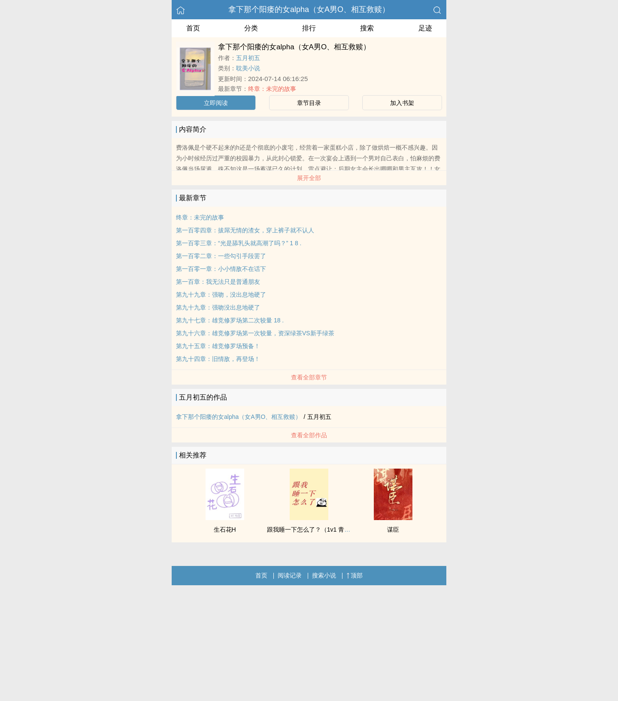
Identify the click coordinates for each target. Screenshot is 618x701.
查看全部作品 (309, 435)
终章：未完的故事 (272, 88)
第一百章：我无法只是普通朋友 (218, 281)
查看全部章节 (309, 377)
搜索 (367, 28)
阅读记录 (290, 575)
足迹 (425, 28)
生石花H (225, 529)
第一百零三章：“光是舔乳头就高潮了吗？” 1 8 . (238, 243)
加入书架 (402, 102)
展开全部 (309, 177)
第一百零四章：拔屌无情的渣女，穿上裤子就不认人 (245, 230)
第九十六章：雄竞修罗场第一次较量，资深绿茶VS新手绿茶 (255, 333)
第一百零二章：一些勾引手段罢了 (221, 256)
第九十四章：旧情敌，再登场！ (218, 358)
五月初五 (248, 57)
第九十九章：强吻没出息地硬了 (218, 307)
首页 (193, 28)
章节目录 (309, 102)
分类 (251, 28)
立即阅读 (216, 102)
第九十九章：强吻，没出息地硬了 (221, 294)
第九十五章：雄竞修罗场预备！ (218, 346)
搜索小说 (324, 575)
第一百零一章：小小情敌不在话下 (221, 268)
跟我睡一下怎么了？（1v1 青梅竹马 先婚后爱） (330, 529)
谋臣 (393, 529)
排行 (309, 28)
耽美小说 (248, 68)
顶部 (354, 575)
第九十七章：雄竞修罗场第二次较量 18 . (230, 320)
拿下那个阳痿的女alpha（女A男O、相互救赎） (309, 9)
